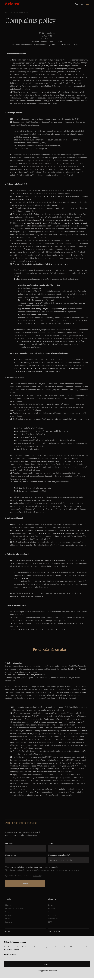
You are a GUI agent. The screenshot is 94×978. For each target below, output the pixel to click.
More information (10, 954)
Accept (47, 964)
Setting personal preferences (47, 970)
